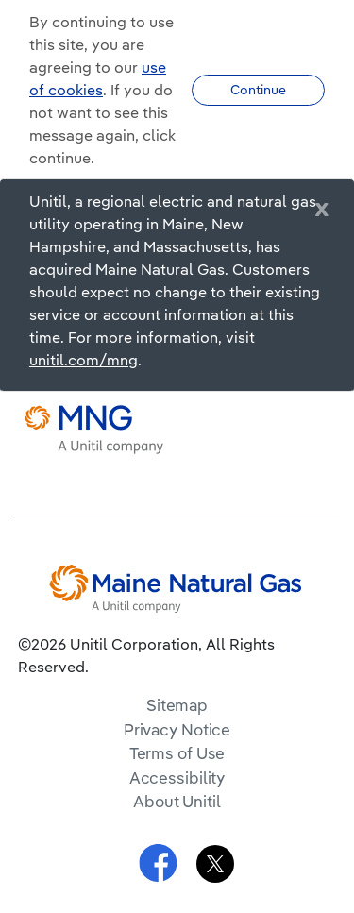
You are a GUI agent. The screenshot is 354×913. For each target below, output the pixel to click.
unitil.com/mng (83, 359)
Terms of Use (177, 753)
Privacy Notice (177, 729)
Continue (258, 89)
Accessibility (177, 777)
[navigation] (326, 429)
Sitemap (177, 705)
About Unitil (177, 801)
